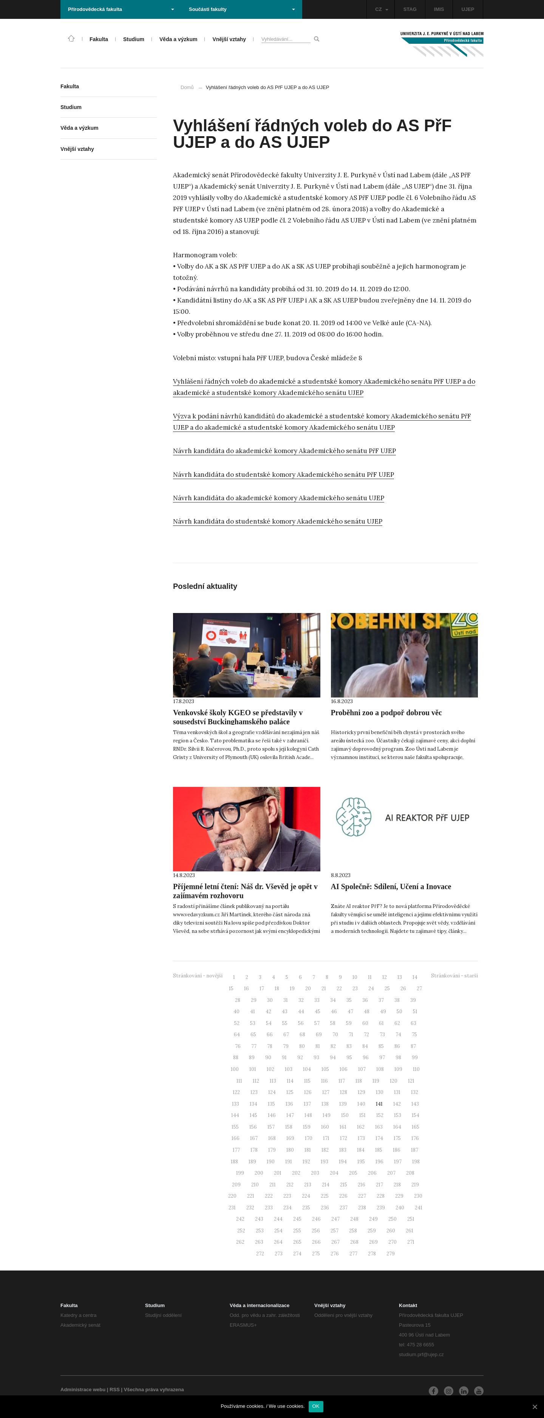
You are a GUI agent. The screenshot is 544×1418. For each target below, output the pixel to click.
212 (290, 1184)
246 (316, 1219)
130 (379, 1092)
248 (354, 1219)
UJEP (468, 9)
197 (398, 1161)
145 (253, 1115)
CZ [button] (381, 9)
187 (414, 1150)
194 (343, 1161)
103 (288, 1069)
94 (333, 1057)
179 (272, 1150)
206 (372, 1173)
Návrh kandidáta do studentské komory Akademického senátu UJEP (277, 521)
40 (236, 1011)
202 (296, 1173)
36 (365, 1000)
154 (415, 1115)
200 (259, 1173)
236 (325, 1207)
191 (288, 1161)
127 (325, 1092)
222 (269, 1196)
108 (380, 1069)
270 (392, 1242)
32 (301, 1000)
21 (323, 988)
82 (333, 1046)
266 (316, 1242)
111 (239, 1081)
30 (270, 1000)
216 (361, 1184)
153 (397, 1115)
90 (268, 1057)
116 (324, 1081)
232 (250, 1207)
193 (324, 1161)
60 (365, 1023)
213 (307, 1184)
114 (290, 1081)
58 (332, 1023)
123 (254, 1092)
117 (341, 1081)
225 (325, 1196)
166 (236, 1138)
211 (272, 1184)
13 (399, 977)
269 (373, 1242)
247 (335, 1219)
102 (270, 1069)
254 (278, 1230)
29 (254, 1000)
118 (358, 1081)
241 (418, 1207)
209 (236, 1184)
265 (297, 1242)
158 (288, 1127)
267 (335, 1242)
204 (334, 1173)
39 (413, 1000)
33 (317, 1000)
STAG (410, 9)
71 (351, 1034)
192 (306, 1161)
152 (379, 1115)
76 (238, 1046)
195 (361, 1161)
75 (414, 1034)
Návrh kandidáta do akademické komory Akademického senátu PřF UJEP (284, 451)
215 (343, 1184)
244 (278, 1219)
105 (325, 1069)
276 (335, 1254)
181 (307, 1150)
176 (415, 1138)
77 (254, 1046)
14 (415, 977)
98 (398, 1057)
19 (292, 988)
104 (307, 1069)
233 (269, 1207)
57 (317, 1023)
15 (231, 988)
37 (381, 1000)
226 (343, 1196)
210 (255, 1184)
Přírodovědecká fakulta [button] (121, 9)
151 (362, 1115)
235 (306, 1207)
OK (316, 1406)
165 (415, 1127)
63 (413, 1023)
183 (342, 1150)
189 (252, 1161)
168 (272, 1138)
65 (253, 1034)
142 (397, 1104)
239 (381, 1207)
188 (234, 1161)
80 (302, 1046)
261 (409, 1230)
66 (270, 1034)
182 (325, 1150)
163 (379, 1127)
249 (373, 1219)
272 (260, 1254)
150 (345, 1115)
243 (259, 1219)
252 (241, 1230)
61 (381, 1023)
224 (306, 1196)
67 (286, 1034)
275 (316, 1254)
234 (287, 1207)
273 (279, 1254)
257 (334, 1230)
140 (361, 1104)
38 (397, 1000)
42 (268, 1011)
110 (416, 1069)
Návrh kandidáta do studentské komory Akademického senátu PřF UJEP (283, 474)
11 (370, 977)
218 (397, 1184)
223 (287, 1196)
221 (250, 1196)
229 (399, 1196)
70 (335, 1034)
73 (382, 1034)
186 (396, 1150)
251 (410, 1219)
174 (379, 1138)
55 (284, 1023)
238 (362, 1207)
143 (415, 1104)
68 (302, 1034)
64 (237, 1034)
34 (333, 1000)
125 (290, 1092)
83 (349, 1046)
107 (362, 1069)
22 (339, 988)
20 (308, 988)
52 (237, 1023)
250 (392, 1219)
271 (410, 1242)
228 (381, 1196)
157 (271, 1127)
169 (290, 1138)
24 (371, 988)
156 (253, 1127)
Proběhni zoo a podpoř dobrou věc (386, 712)
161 (343, 1127)
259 (372, 1230)
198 (416, 1161)
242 (240, 1219)
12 (384, 977)
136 (289, 1104)
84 (365, 1046)
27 (419, 988)
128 (343, 1092)
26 (403, 988)
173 (361, 1138)
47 (350, 1011)
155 (235, 1127)
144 (235, 1115)
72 (366, 1034)
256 (316, 1230)
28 (237, 1000)
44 (301, 1011)
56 (301, 1023)
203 (315, 1173)
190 (271, 1161)
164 (397, 1127)
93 (316, 1057)
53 (252, 1023)
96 (366, 1057)
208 (410, 1173)
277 (353, 1254)
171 (326, 1138)
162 (361, 1127)
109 (398, 1069)
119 (375, 1081)
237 (344, 1207)
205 (353, 1173)
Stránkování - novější (198, 975)
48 (366, 1011)
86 (397, 1046)
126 (308, 1092)
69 (319, 1034)
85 (381, 1046)
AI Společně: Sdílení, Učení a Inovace (391, 886)
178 (254, 1150)
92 (300, 1057)
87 (413, 1046)
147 (290, 1115)
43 (284, 1011)
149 (327, 1115)
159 (307, 1127)
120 (393, 1081)
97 (382, 1057)
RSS (115, 1389)
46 (334, 1011)
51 (415, 1011)
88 (235, 1057)
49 (383, 1011)
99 (415, 1057)
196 (379, 1161)
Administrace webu (82, 1389)
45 (317, 1011)
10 (354, 977)
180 (290, 1150)
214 (325, 1184)
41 (252, 1011)
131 (397, 1092)
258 (353, 1230)
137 (307, 1104)
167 (254, 1138)
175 (397, 1138)
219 (415, 1184)
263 (259, 1242)
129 (361, 1092)
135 (271, 1104)
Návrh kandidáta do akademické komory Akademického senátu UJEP (278, 498)
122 (236, 1092)
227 (362, 1196)
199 (240, 1173)
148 (308, 1115)
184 (361, 1150)
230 (418, 1196)
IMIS (439, 9)
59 (349, 1023)
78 (269, 1046)
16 (246, 988)
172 (343, 1138)
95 (349, 1057)
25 (387, 988)
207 (391, 1173)
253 (260, 1230)
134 (253, 1104)
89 (252, 1057)
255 (297, 1230)
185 (378, 1150)
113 (273, 1081)
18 (277, 988)
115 (307, 1081)
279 (390, 1254)
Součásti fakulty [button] (242, 9)
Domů (187, 87)
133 (235, 1104)
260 (390, 1230)
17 (262, 988)
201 (277, 1173)
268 (354, 1242)
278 (372, 1254)
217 (379, 1184)
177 (236, 1150)
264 (278, 1242)
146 (272, 1115)
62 (397, 1023)
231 (232, 1207)
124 (272, 1092)
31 (285, 1000)
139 (343, 1104)
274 (297, 1254)
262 (240, 1242)
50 (399, 1011)
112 (256, 1081)
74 (398, 1034)
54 (269, 1023)
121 (411, 1081)
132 (414, 1092)
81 (317, 1046)
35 (349, 1000)
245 (297, 1219)
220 (232, 1196)
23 (355, 988)
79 (286, 1046)
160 (325, 1127)
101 (252, 1069)
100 (235, 1069)
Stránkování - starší (454, 975)
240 (400, 1207)
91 (284, 1057)
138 (325, 1104)
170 (308, 1138)
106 (344, 1069)
